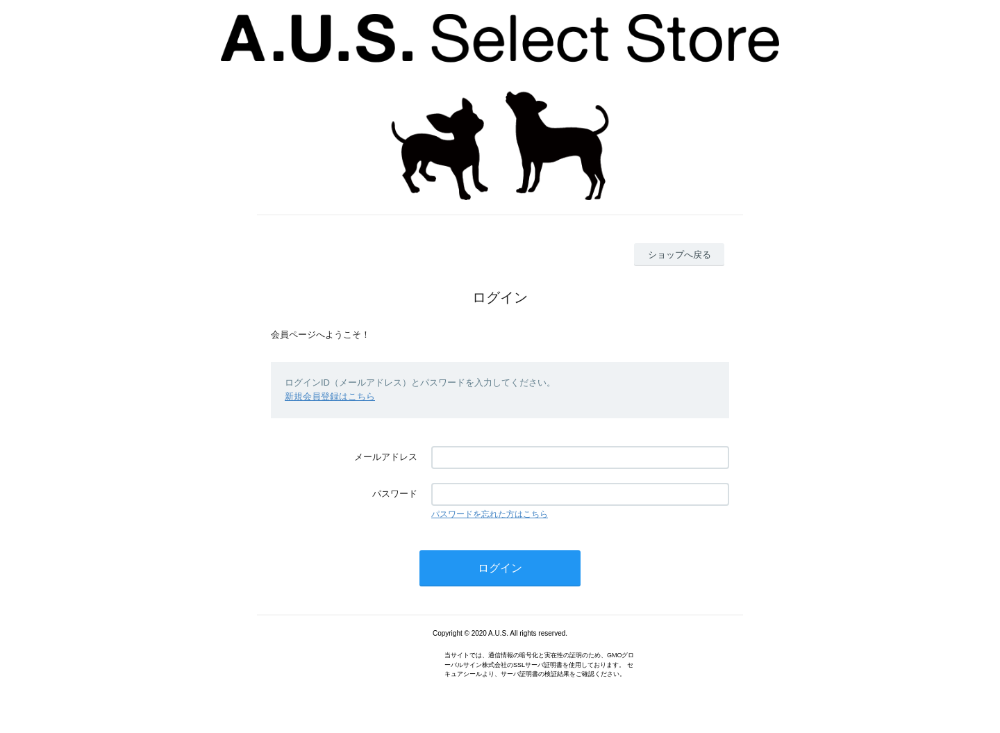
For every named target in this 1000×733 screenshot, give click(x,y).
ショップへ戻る (679, 254)
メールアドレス (385, 457)
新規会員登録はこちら (330, 396)
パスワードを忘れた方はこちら (489, 514)
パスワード (394, 493)
